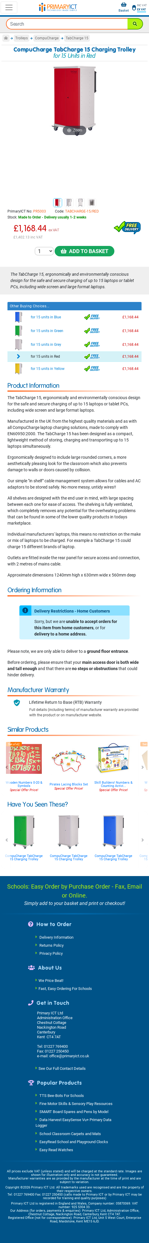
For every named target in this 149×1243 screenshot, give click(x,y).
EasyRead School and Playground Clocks (73, 1141)
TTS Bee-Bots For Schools (61, 1095)
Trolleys (21, 38)
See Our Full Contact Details (62, 1068)
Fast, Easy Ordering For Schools (65, 988)
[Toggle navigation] (9, 7)
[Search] (135, 24)
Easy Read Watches (56, 1149)
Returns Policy (51, 945)
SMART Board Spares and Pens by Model (73, 1111)
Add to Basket (84, 251)
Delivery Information (56, 937)
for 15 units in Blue (46, 317)
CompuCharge (47, 38)
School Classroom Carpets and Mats (70, 1133)
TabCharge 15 (77, 38)
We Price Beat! (51, 980)
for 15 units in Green (47, 331)
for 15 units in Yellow (47, 369)
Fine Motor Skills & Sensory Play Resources (76, 1103)
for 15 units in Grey (46, 344)
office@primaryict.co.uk (69, 1056)
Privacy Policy (51, 953)
